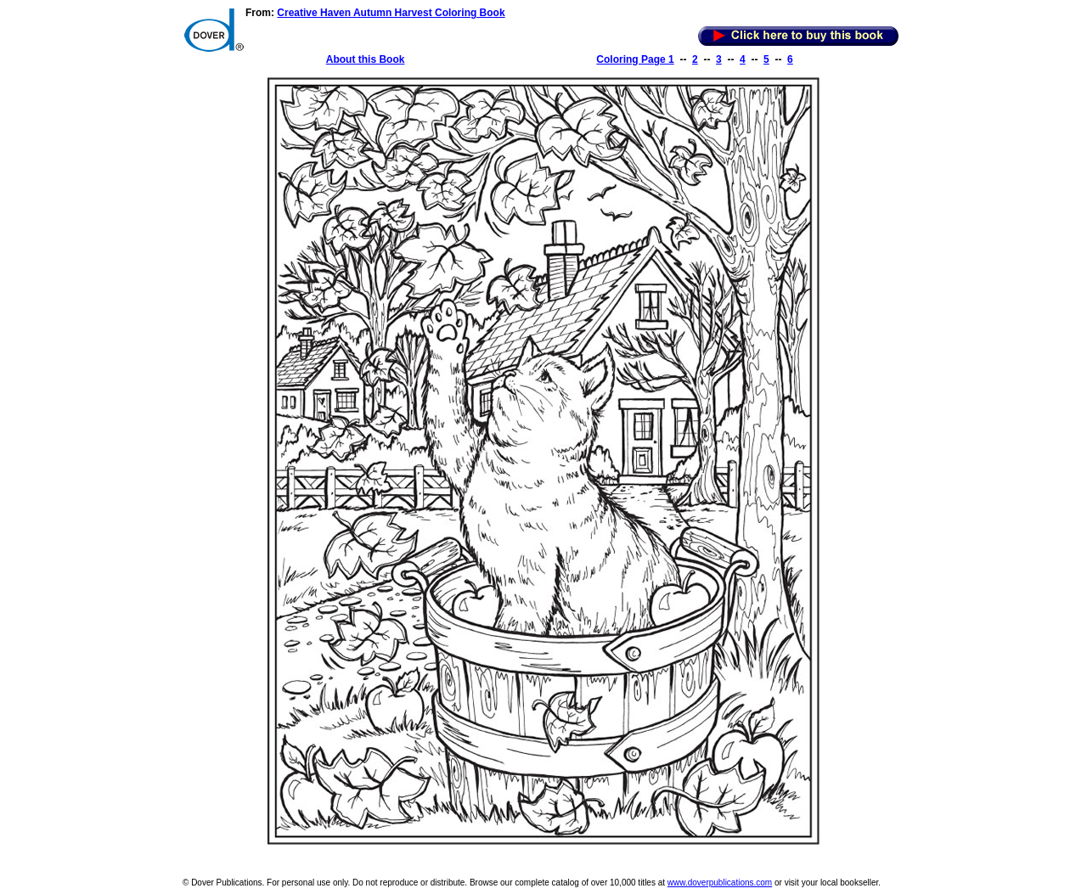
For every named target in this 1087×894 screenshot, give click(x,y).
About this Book (365, 59)
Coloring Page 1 (634, 59)
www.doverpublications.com (719, 882)
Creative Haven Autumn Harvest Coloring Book (390, 13)
